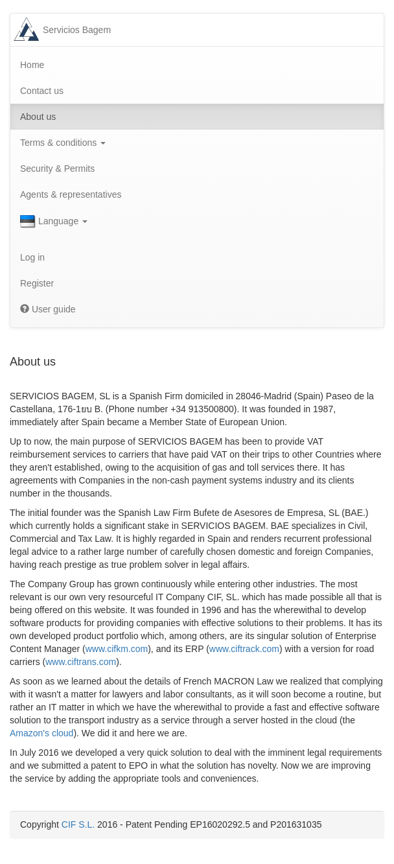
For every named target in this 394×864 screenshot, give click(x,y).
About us (38, 116)
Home (32, 65)
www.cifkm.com (117, 649)
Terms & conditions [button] (63, 142)
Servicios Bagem (77, 30)
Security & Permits (57, 168)
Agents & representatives (70, 194)
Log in (32, 257)
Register (37, 283)
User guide (48, 309)
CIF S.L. (78, 824)
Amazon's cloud (41, 733)
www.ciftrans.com (80, 662)
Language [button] (53, 221)
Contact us (42, 91)
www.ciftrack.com (244, 649)
